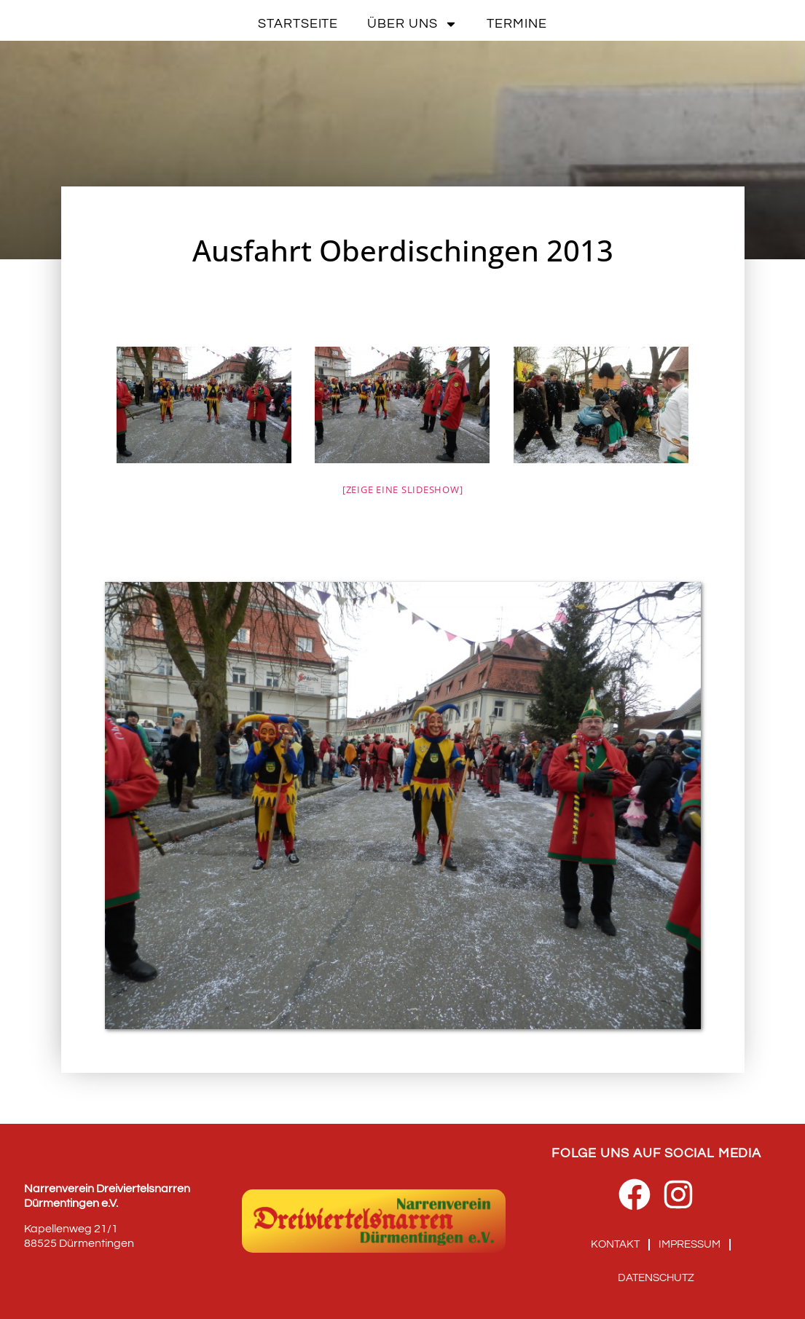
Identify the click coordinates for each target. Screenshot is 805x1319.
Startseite (298, 24)
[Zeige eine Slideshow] (402, 489)
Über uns (412, 24)
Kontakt (615, 1244)
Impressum (689, 1244)
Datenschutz (656, 1277)
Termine (516, 24)
